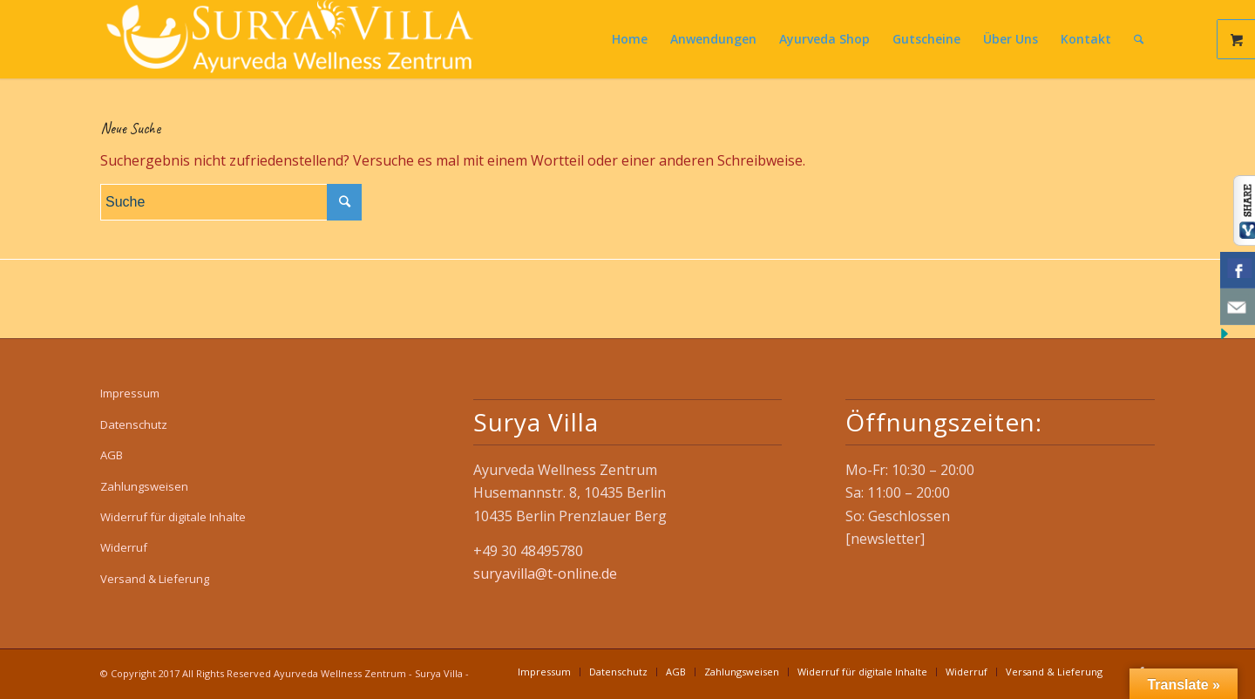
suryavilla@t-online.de (545, 573)
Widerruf (123, 547)
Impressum (129, 393)
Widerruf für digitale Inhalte (173, 517)
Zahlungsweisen (144, 486)
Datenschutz (133, 424)
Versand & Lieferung (154, 579)
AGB (111, 455)
